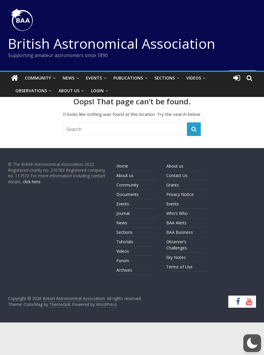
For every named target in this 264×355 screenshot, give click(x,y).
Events (94, 78)
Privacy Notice (180, 194)
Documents (127, 194)
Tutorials (124, 241)
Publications (128, 78)
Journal (123, 213)
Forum (122, 260)
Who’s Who (177, 213)
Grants (172, 185)
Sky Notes (176, 257)
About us (124, 175)
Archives (124, 270)
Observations (31, 90)
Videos (193, 78)
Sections (164, 78)
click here (31, 181)
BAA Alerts (176, 223)
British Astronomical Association (111, 43)
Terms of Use (179, 267)
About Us (68, 90)
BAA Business (179, 232)
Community (38, 78)
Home (122, 166)
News (68, 78)
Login (97, 90)
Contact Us (177, 175)
